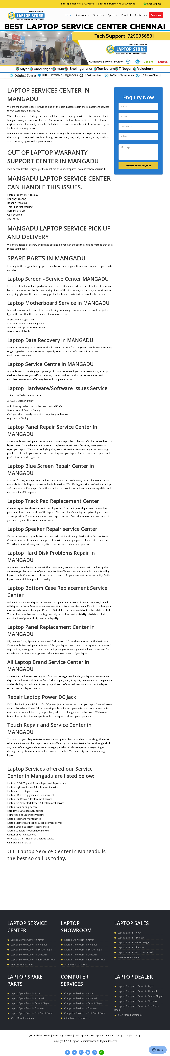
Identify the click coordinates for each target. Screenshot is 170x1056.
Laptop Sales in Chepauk (131, 947)
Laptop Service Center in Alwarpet (29, 944)
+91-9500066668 (126, 3)
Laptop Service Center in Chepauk (29, 954)
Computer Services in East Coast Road (84, 1013)
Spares (112, 15)
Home (68, 15)
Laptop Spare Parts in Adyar (26, 993)
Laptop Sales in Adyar (129, 932)
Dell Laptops (82, 1035)
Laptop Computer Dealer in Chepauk (137, 1001)
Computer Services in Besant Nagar (83, 1003)
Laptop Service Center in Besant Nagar (31, 949)
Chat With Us (152, 3)
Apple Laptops (134, 1035)
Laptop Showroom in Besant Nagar (83, 949)
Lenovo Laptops (115, 1035)
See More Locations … (23, 964)
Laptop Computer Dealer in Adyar (136, 986)
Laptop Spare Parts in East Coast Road (31, 1013)
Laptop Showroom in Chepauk (80, 954)
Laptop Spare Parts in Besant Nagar (30, 1003)
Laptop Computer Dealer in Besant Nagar (140, 996)
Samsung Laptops (63, 1035)
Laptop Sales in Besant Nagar (134, 942)
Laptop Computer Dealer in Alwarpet (137, 991)
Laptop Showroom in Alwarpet (80, 944)
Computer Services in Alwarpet (80, 998)
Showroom (82, 15)
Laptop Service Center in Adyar (27, 939)
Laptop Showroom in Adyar (79, 939)
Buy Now (156, 15)
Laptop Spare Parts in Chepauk (27, 1008)
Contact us (141, 15)
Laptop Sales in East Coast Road (135, 952)
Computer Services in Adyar (79, 993)
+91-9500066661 (86, 3)
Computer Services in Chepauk (80, 1008)
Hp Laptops (97, 1035)
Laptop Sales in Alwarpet (131, 937)
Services (98, 15)
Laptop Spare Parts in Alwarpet (27, 998)
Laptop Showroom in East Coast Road (84, 959)
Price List (126, 15)
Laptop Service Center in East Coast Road (33, 959)
